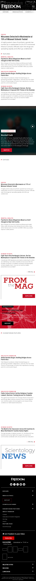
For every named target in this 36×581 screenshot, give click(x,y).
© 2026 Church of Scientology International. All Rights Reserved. (15, 577)
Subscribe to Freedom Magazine (11, 516)
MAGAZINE (7, 542)
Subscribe (8, 538)
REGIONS (6, 568)
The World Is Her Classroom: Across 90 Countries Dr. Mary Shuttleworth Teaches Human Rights (18, 430)
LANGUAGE (6, 571)
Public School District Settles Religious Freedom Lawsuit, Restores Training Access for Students (17, 394)
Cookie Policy (31, 578)
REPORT (7, 323)
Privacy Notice (25, 578)
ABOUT (3, 1)
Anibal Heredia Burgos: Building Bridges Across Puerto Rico (16, 74)
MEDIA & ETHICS (18, 12)
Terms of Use (15, 579)
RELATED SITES (8, 564)
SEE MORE (10, 557)
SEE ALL (31, 272)
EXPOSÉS (6, 12)
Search (4, 521)
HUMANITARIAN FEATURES (11, 508)
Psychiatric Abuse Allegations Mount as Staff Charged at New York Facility (16, 60)
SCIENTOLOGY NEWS (9, 504)
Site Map (5, 519)
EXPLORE (28, 296)
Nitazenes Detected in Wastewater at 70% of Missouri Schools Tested (17, 37)
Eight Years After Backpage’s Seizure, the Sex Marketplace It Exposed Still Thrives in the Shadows (18, 89)
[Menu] (33, 6)
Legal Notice (20, 579)
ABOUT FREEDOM (8, 511)
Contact (5, 514)
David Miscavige (7, 526)
